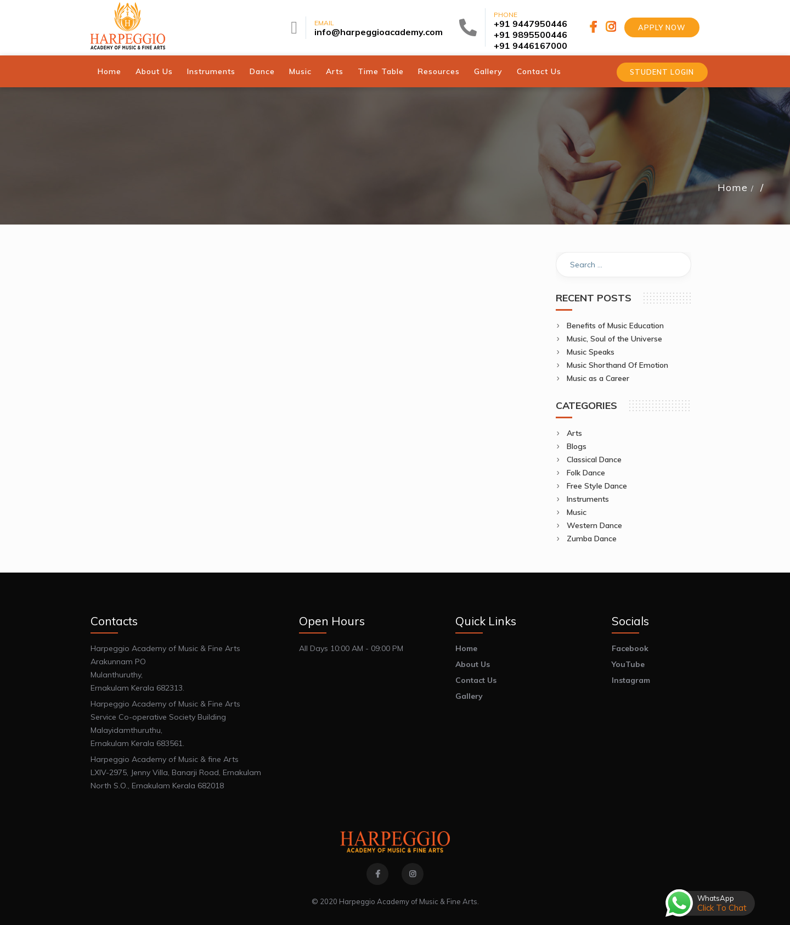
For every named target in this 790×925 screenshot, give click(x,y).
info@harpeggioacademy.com (378, 31)
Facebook (630, 648)
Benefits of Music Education (615, 325)
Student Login (661, 72)
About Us (154, 71)
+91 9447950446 (530, 23)
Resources (439, 71)
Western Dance (594, 525)
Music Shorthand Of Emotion (617, 364)
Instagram (631, 680)
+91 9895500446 (530, 34)
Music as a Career (598, 378)
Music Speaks (590, 351)
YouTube (628, 664)
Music (300, 71)
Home (109, 71)
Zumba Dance (592, 538)
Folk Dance (586, 472)
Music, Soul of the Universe (614, 338)
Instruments (211, 71)
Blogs (576, 446)
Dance (262, 71)
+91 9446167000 (530, 45)
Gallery (488, 71)
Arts (334, 71)
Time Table (381, 71)
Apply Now (662, 27)
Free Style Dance (597, 485)
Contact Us (539, 71)
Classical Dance (594, 459)
